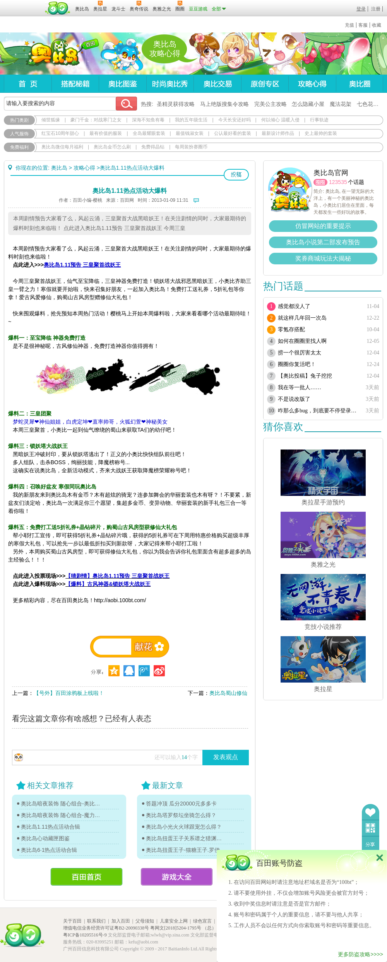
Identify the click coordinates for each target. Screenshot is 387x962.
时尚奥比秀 (170, 83)
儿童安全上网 (174, 921)
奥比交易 (217, 83)
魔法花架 (340, 104)
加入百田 (120, 921)
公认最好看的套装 (232, 133)
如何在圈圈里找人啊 (302, 341)
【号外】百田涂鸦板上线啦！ (69, 693)
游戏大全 (176, 876)
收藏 (376, 25)
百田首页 (86, 876)
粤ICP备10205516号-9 (85, 935)
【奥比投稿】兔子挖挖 (305, 376)
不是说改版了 (294, 399)
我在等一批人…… (299, 387)
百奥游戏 (23, 3)
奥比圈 (359, 83)
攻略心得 (312, 83)
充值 (349, 25)
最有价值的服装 (105, 133)
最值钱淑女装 (190, 133)
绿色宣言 (202, 921)
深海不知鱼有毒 (148, 120)
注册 (375, 9)
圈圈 (320, 182)
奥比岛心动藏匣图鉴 (45, 838)
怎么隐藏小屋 (308, 104)
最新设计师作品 (278, 133)
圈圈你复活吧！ (297, 364)
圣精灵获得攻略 (176, 104)
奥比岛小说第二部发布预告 (323, 242)
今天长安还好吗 (234, 120)
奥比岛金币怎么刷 (112, 147)
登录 (361, 9)
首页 (27, 83)
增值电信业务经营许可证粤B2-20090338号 (106, 928)
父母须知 (144, 921)
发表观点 (225, 757)
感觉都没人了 (294, 306)
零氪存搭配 (291, 329)
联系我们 (96, 921)
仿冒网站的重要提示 (323, 226)
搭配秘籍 (75, 83)
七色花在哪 (370, 104)
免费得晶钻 (152, 147)
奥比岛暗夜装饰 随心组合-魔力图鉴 (61, 815)
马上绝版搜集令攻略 (224, 104)
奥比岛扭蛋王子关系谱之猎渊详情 (186, 838)
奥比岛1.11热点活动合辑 (50, 827)
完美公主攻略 (270, 104)
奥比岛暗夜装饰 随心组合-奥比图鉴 (61, 803)
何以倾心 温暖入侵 (280, 120)
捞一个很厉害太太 (299, 353)
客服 (363, 25)
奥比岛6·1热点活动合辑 (49, 850)
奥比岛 (52, 53)
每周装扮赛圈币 (191, 147)
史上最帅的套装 (321, 133)
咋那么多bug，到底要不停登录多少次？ (318, 411)
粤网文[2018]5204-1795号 (175, 928)
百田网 (58, 8)
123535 (338, 182)
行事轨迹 (319, 120)
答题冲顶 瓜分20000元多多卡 (181, 803)
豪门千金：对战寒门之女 (96, 120)
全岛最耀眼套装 (149, 133)
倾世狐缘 (50, 120)
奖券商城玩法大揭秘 (323, 258)
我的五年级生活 (191, 120)
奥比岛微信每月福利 (62, 147)
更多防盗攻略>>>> (360, 954)
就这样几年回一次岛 (302, 318)
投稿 (236, 174)
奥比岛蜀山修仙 (228, 693)
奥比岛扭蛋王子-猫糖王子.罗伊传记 (186, 850)
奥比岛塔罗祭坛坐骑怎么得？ (181, 815)
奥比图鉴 (122, 83)
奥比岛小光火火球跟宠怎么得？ (184, 827)
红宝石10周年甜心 (60, 133)
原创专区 (264, 83)
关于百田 (72, 921)
